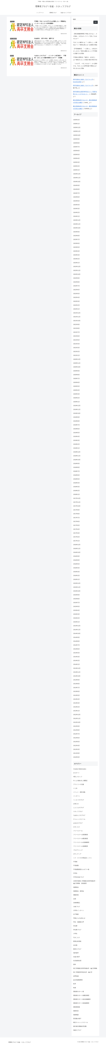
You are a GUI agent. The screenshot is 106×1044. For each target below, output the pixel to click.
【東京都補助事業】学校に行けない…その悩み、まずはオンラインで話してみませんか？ (85, 36)
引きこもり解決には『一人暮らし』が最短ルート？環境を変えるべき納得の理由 (85, 43)
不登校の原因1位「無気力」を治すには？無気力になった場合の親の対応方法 (85, 58)
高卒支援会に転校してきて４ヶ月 (83, 79)
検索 (74, 19)
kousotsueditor (77, 82)
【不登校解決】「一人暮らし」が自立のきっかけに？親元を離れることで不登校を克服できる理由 (85, 51)
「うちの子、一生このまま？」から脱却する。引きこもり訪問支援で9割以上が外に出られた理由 (85, 66)
